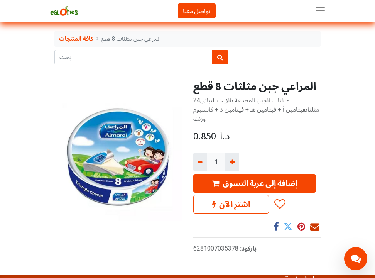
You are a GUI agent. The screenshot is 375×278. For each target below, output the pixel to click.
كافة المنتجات (76, 39)
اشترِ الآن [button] (231, 204)
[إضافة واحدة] (232, 162)
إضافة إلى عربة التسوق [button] (254, 183)
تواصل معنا (197, 11)
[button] (279, 204)
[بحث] (220, 57)
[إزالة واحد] (200, 162)
